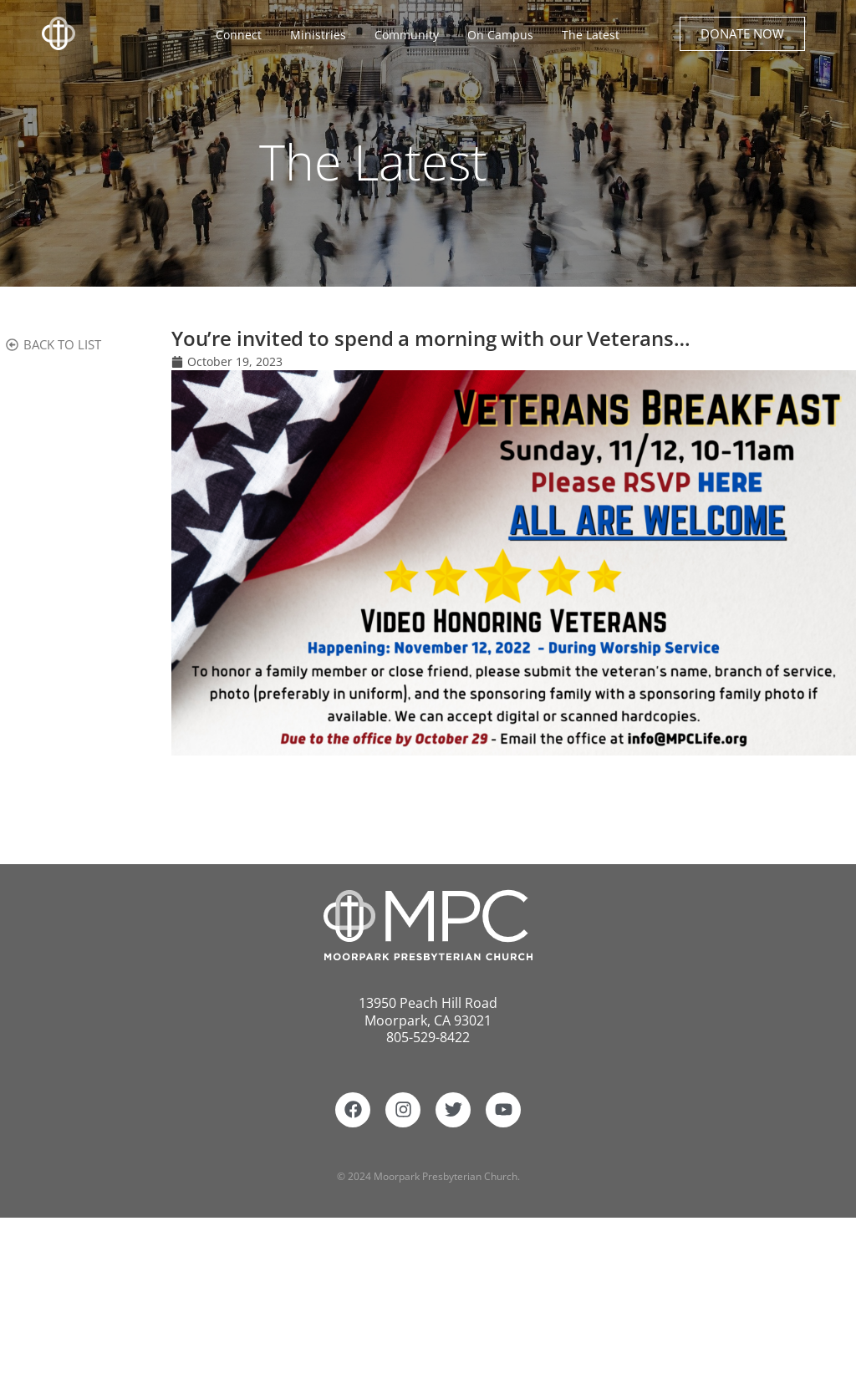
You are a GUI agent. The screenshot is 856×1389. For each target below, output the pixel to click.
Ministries (322, 35)
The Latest (590, 35)
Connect (243, 35)
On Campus (504, 35)
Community (410, 35)
